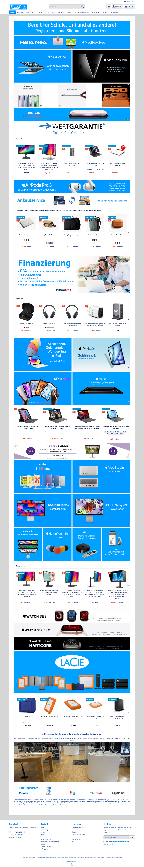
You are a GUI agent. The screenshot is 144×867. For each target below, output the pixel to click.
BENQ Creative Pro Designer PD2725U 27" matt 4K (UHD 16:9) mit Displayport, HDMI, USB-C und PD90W (72, 166)
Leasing (42, 832)
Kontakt (42, 827)
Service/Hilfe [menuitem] (129, 1)
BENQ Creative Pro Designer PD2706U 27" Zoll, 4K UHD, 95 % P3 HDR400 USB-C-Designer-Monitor (115, 593)
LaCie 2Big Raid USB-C (48, 716)
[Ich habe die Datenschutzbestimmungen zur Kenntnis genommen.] (104, 841)
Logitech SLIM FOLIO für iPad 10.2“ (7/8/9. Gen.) (28, 427)
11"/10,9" (112, 169)
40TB (49, 720)
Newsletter (75, 830)
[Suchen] (82, 6)
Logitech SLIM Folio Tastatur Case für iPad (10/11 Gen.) (57, 427)
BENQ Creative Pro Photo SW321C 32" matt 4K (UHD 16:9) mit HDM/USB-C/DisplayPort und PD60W (49, 166)
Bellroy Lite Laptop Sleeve (70, 235)
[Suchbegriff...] (67, 6)
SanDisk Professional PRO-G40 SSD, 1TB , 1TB (47, 324)
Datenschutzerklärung (78, 834)
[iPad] (33, 12)
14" (22, 243)
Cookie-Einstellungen (78, 827)
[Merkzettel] (108, 6)
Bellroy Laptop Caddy (24, 235)
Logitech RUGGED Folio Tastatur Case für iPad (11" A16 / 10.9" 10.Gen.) (87, 427)
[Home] (12, 12)
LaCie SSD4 (24, 323)
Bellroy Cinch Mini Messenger (92, 235)
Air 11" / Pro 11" (121, 169)
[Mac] (27, 12)
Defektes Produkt (45, 839)
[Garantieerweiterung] (82, 12)
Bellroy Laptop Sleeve (47, 235)
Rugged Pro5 (26, 327)
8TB (41, 720)
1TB (88, 722)
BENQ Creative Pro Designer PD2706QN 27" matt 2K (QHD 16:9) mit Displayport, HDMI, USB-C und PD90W (70, 593)
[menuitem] (67, 6)
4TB (95, 722)
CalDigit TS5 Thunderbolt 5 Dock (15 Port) (95, 164)
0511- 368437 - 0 (17, 832)
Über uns (74, 832)
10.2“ (114, 431)
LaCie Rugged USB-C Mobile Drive (93, 716)
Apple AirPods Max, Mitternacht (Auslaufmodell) (115, 324)
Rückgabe (43, 844)
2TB (92, 722)
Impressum (75, 837)
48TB (54, 720)
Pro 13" (116, 433)
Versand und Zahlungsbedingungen (50, 841)
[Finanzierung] (114, 12)
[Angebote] (20, 12)
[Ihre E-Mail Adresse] (116, 837)
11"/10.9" (108, 431)
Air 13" (124, 431)
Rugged (20, 327)
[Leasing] (104, 12)
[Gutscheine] (95, 12)
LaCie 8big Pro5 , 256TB (26, 163)
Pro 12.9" (110, 433)
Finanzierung (44, 830)
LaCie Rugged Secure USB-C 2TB (117, 716)
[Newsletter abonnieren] (132, 837)
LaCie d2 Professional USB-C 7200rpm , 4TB (25, 717)
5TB (99, 722)
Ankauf (42, 834)
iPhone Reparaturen (46, 837)
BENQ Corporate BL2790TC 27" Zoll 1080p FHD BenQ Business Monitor (93, 592)
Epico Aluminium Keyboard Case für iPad (118, 164)
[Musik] (53, 12)
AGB (73, 841)
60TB (48, 722)
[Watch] (47, 12)
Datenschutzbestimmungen (120, 841)
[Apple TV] (61, 12)
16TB (45, 720)
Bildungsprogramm (45, 849)
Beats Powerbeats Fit (70, 323)
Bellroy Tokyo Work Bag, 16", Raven (115, 236)
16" (26, 243)
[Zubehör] (70, 12)
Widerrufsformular (45, 846)
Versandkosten (49, 857)
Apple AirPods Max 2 (92, 323)
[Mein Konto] (117, 6)
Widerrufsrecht (76, 839)
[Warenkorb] (129, 6)
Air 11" (119, 431)
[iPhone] (40, 12)
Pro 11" (122, 433)
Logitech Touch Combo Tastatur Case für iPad (116, 427)
